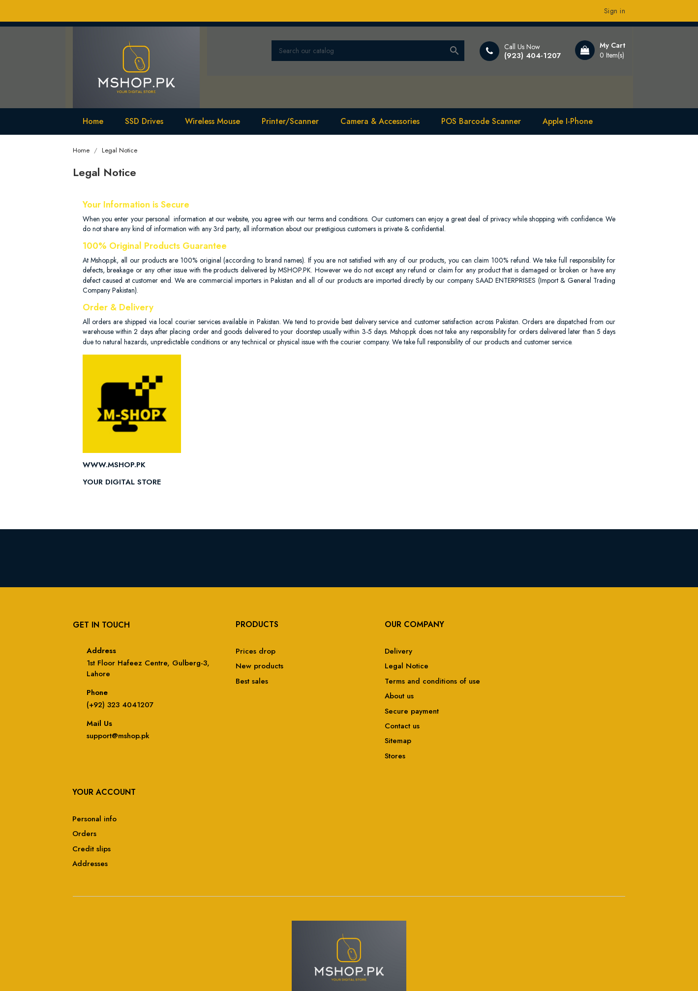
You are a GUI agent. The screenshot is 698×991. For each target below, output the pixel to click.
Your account (528, 626)
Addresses (514, 698)
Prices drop (236, 653)
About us (371, 698)
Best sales (232, 683)
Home (96, 119)
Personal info (519, 653)
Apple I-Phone (571, 119)
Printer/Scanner (293, 119)
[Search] (370, 51)
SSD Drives (147, 119)
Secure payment (384, 713)
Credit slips (516, 683)
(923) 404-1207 (528, 55)
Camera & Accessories (383, 119)
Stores (367, 758)
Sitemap (370, 743)
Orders (509, 668)
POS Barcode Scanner (484, 119)
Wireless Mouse (215, 119)
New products (240, 668)
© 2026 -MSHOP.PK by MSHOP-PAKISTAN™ (145, 971)
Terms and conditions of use (404, 683)
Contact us (374, 728)
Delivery (370, 653)
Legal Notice (378, 668)
